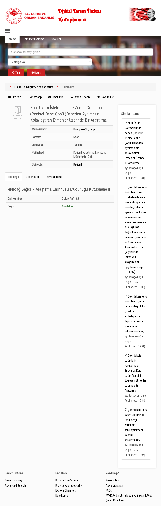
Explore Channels (65, 490)
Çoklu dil (56, 39)
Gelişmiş (36, 72)
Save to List (105, 97)
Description (33, 177)
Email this (56, 97)
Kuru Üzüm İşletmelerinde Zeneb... (36, 87)
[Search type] (50, 62)
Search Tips (113, 480)
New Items (61, 495)
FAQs (109, 490)
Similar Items (54, 177)
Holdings (13, 177)
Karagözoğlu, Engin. (85, 129)
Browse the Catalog (67, 480)
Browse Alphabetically (68, 485)
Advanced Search (15, 485)
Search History (13, 480)
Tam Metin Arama (33, 39)
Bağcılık (77, 164)
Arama (12, 39)
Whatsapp (35, 97)
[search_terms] (80, 52)
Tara (16, 72)
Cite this (14, 97)
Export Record (80, 97)
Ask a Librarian (114, 485)
